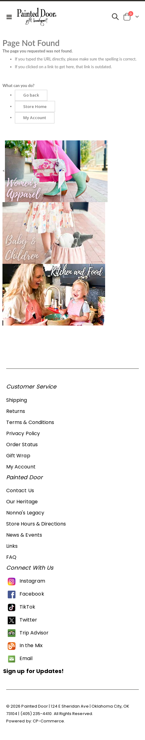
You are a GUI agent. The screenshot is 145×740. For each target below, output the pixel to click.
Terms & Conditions (30, 422)
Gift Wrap (18, 455)
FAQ (11, 557)
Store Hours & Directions (36, 523)
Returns (15, 411)
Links (12, 546)
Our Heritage (22, 501)
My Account (21, 466)
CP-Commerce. (49, 721)
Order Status (22, 444)
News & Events (24, 534)
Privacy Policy (23, 433)
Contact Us (20, 490)
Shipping (16, 400)
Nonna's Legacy (25, 512)
